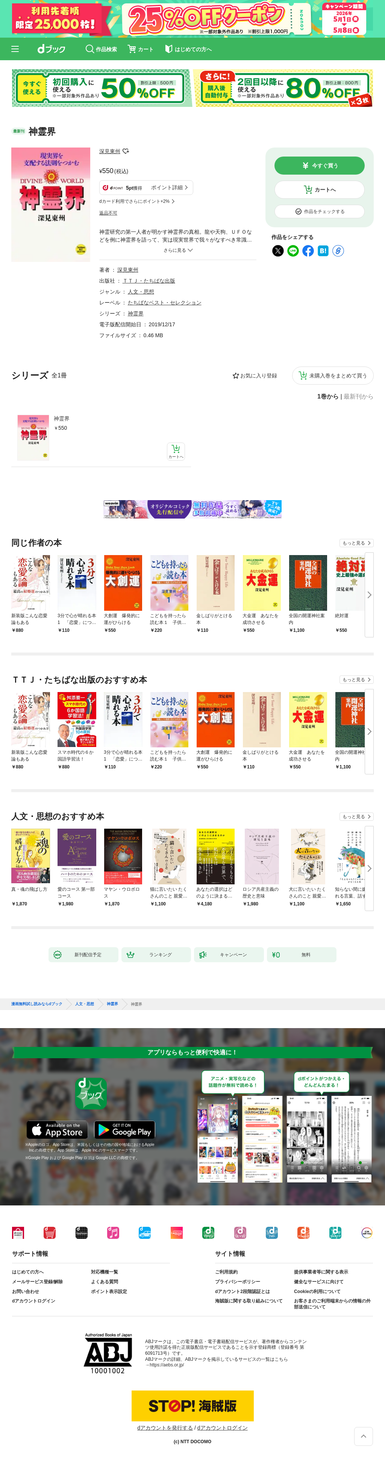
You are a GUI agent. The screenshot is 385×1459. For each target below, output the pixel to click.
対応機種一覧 (104, 1272)
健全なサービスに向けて (319, 1281)
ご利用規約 (226, 1272)
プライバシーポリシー (237, 1281)
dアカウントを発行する (165, 1428)
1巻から (328, 397)
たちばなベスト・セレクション (165, 303)
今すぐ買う (325, 166)
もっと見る (354, 543)
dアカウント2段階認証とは (242, 1291)
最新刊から (359, 397)
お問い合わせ (25, 1291)
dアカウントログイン (33, 1301)
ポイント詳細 (167, 187)
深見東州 (109, 151)
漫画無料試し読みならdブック (36, 1004)
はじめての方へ (28, 1272)
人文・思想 (141, 292)
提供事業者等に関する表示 (321, 1272)
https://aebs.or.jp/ (167, 1365)
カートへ (325, 190)
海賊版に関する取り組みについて (249, 1301)
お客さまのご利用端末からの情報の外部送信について (332, 1304)
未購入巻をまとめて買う (338, 376)
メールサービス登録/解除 (37, 1281)
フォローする (125, 151)
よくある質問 (104, 1281)
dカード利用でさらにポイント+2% (134, 201)
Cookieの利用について (317, 1291)
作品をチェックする (324, 211)
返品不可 (108, 213)
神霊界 (62, 418)
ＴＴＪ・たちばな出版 (149, 281)
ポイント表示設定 (109, 1291)
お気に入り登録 (258, 376)
